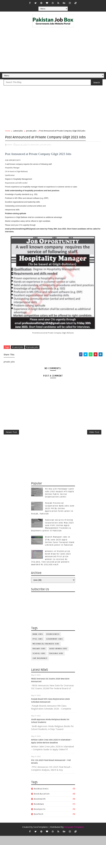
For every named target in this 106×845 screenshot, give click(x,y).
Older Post (94, 440)
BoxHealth (40, 808)
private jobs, (45, 150)
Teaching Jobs (56, 663)
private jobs (31, 130)
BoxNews (39, 813)
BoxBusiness (53, 643)
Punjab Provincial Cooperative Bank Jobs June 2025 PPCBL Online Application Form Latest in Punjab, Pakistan (52, 517)
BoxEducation (42, 803)
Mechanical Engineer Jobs (46, 653)
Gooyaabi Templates (74, 836)
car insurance (40, 667)
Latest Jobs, (35, 150)
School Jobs (39, 663)
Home (7, 130)
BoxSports (40, 818)
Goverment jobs (54, 648)
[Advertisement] (53, 50)
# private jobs (32, 352)
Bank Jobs (38, 643)
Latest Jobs (18, 130)
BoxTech (38, 823)
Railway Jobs (39, 658)
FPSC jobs (38, 648)
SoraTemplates (40, 836)
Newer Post (11, 440)
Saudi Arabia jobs (58, 658)
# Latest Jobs (17, 352)
